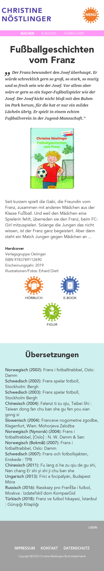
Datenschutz (77, 548)
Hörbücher (74, 34)
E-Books (49, 34)
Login (93, 528)
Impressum (24, 548)
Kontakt (49, 548)
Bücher (27, 33)
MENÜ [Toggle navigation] (91, 15)
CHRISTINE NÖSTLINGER (26, 15)
